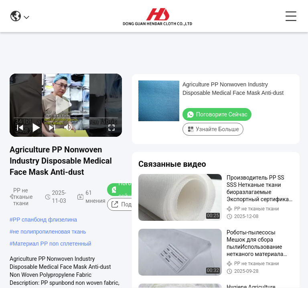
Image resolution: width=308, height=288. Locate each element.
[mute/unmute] (68, 127)
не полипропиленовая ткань (49, 231)
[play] (66, 105)
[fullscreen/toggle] (111, 127)
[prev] (20, 127)
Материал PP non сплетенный (52, 243)
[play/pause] (36, 127)
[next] (52, 127)
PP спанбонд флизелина (45, 219)
